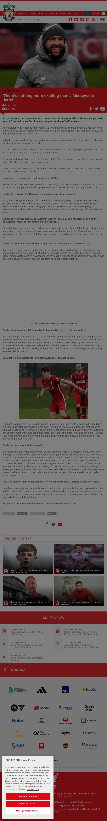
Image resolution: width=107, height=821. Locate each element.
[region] (28, 787)
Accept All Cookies (28, 796)
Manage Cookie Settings (27, 811)
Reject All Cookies (28, 804)
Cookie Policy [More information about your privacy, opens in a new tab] (33, 789)
